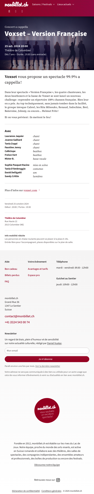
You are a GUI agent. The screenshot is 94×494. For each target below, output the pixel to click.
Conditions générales (51, 491)
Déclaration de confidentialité (26, 491)
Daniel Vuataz (54, 343)
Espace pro (34, 275)
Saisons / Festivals (42, 4)
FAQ (7, 281)
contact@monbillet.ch (19, 316)
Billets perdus (12, 275)
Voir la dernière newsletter (47, 366)
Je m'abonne (45, 359)
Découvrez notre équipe (47, 465)
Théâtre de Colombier (15, 218)
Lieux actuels (64, 4)
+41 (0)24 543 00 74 (17, 322)
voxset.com (32, 190)
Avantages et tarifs (38, 269)
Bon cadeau (11, 269)
